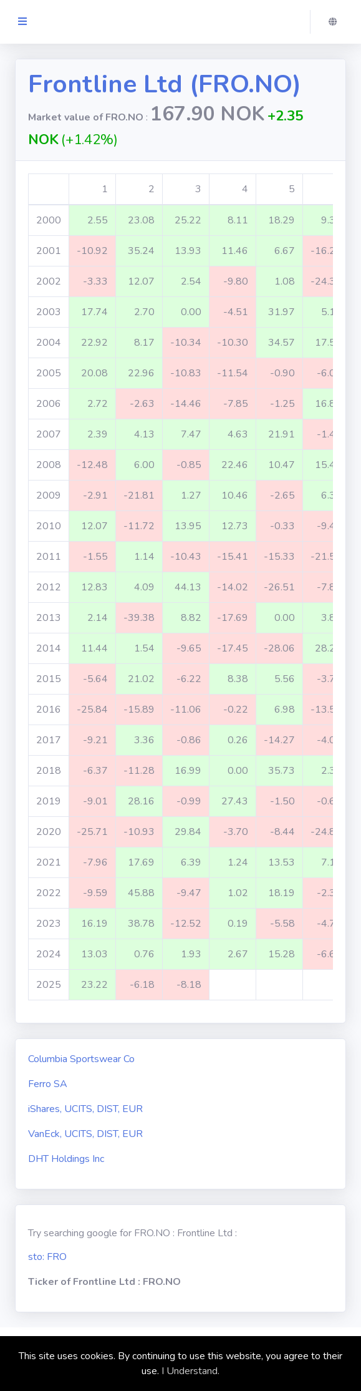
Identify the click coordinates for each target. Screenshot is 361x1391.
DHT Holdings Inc (66, 1159)
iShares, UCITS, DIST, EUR (85, 1109)
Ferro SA (47, 1084)
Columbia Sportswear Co (81, 1059)
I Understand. (190, 1371)
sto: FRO (47, 1257)
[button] (336, 22)
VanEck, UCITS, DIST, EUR (85, 1134)
